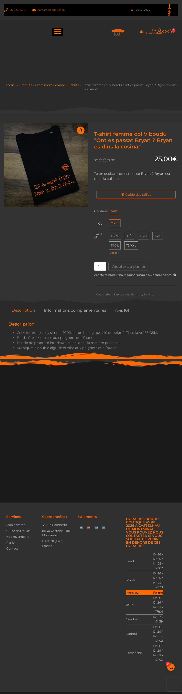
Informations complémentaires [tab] (75, 310)
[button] (80, 130)
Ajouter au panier (128, 266)
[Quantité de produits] (100, 266)
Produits (25, 85)
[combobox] (141, 10)
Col (100, 223)
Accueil (10, 85)
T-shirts (73, 85)
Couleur (100, 211)
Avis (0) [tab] (122, 310)
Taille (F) (98, 236)
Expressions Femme (50, 85)
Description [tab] (23, 310)
